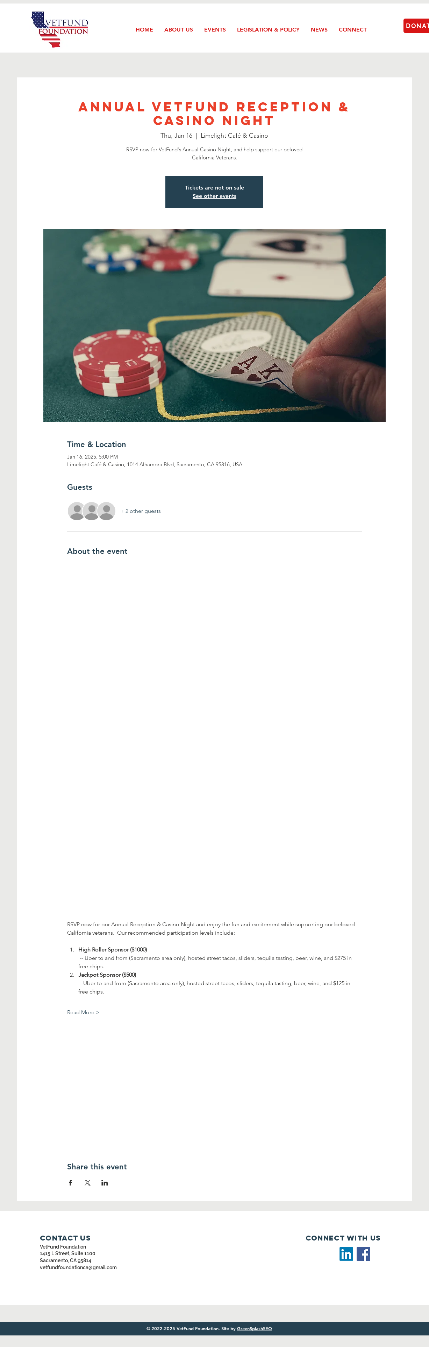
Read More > (83, 1012)
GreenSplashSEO (254, 1328)
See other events (214, 196)
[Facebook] (363, 1254)
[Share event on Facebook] (70, 1183)
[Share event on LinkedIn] (104, 1183)
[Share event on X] (87, 1183)
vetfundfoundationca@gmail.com (78, 1267)
